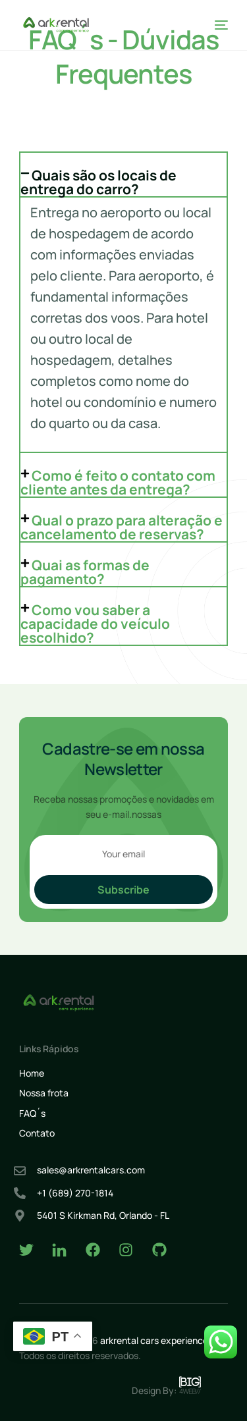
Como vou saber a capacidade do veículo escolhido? (95, 624)
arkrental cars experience (154, 1340)
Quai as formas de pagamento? (85, 572)
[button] (123, 174)
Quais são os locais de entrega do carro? (98, 182)
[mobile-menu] (218, 25)
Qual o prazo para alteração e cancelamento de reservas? (121, 527)
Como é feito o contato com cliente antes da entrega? (117, 482)
